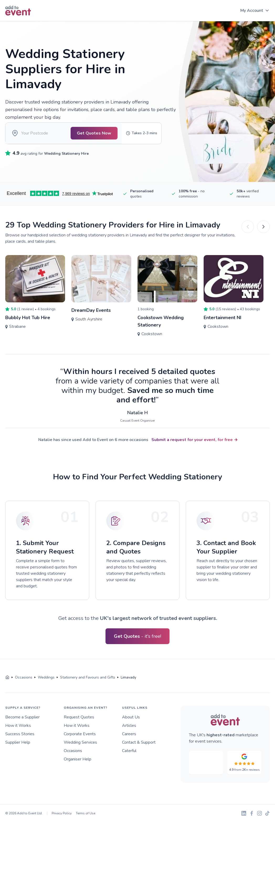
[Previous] (247, 234)
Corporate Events (80, 741)
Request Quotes (79, 724)
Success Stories (19, 741)
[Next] (263, 234)
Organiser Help (77, 766)
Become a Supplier (22, 724)
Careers (129, 741)
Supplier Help (17, 750)
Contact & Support (139, 750)
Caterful (129, 758)
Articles (129, 733)
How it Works (18, 733)
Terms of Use (85, 821)
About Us (131, 724)
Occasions (73, 758)
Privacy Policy (62, 821)
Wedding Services (80, 750)
